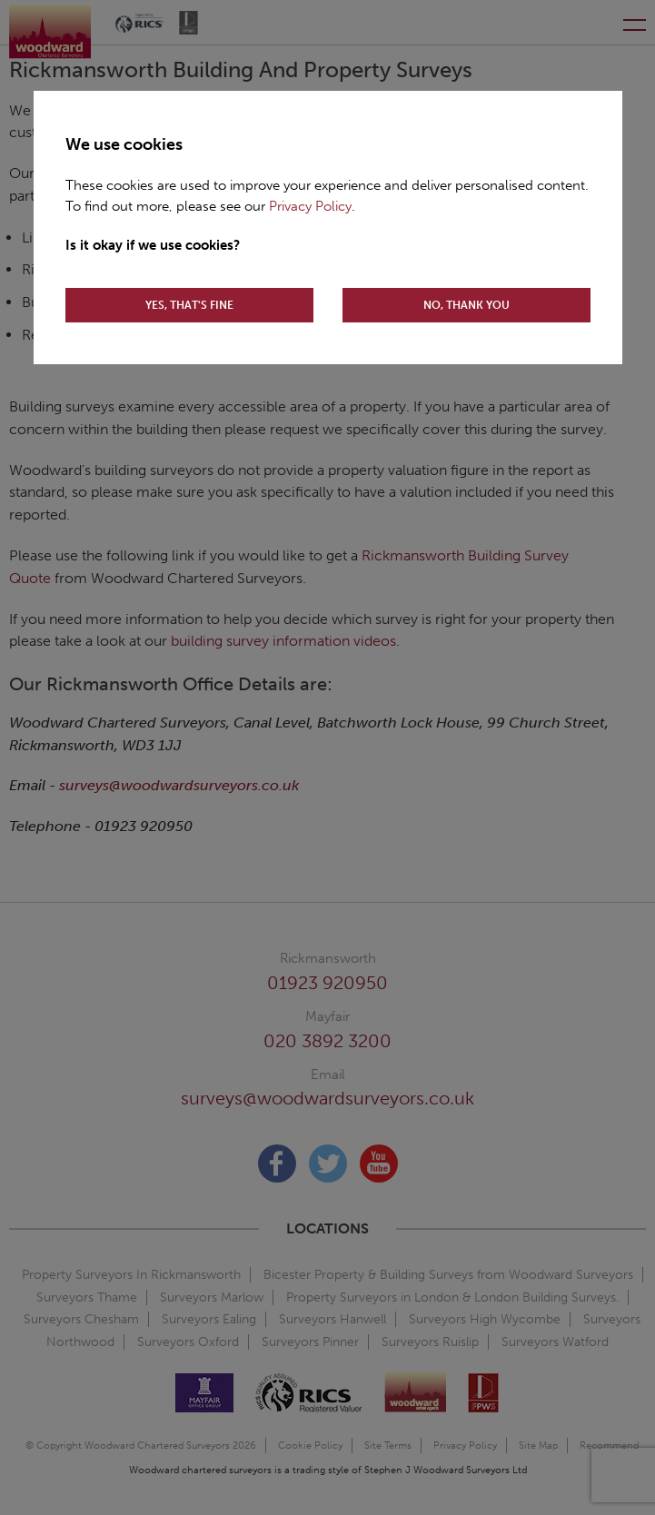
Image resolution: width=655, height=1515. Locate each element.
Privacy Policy (310, 206)
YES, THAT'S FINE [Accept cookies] (189, 305)
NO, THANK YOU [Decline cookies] (466, 305)
